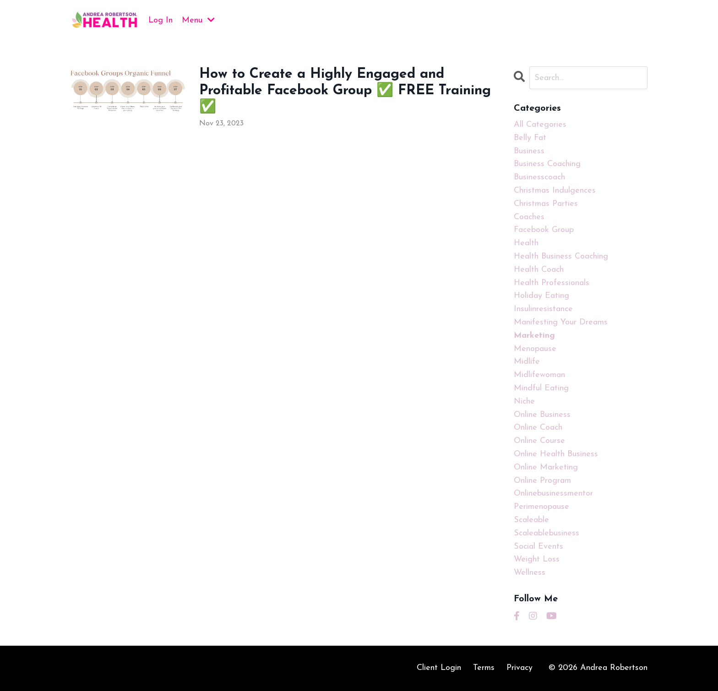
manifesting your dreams (561, 322)
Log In (160, 20)
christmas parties (546, 204)
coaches (529, 217)
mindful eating (541, 388)
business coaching (547, 164)
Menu (198, 20)
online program (542, 480)
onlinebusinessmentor (553, 493)
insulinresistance (543, 309)
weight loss (537, 559)
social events (538, 546)
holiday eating (541, 296)
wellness (529, 572)
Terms (484, 668)
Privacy (519, 668)
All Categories (540, 124)
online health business (556, 454)
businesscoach (539, 177)
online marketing (546, 467)
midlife (527, 361)
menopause (535, 349)
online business (542, 414)
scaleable (531, 520)
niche (524, 401)
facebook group (544, 230)
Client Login (439, 668)
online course (539, 441)
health (526, 243)
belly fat (530, 138)
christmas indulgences (555, 190)
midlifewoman (539, 375)
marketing (534, 335)
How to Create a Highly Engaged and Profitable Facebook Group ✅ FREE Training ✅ (345, 90)
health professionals (551, 283)
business (529, 151)
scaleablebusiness (546, 533)
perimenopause (541, 506)
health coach (539, 269)
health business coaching (561, 256)
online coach (538, 427)
